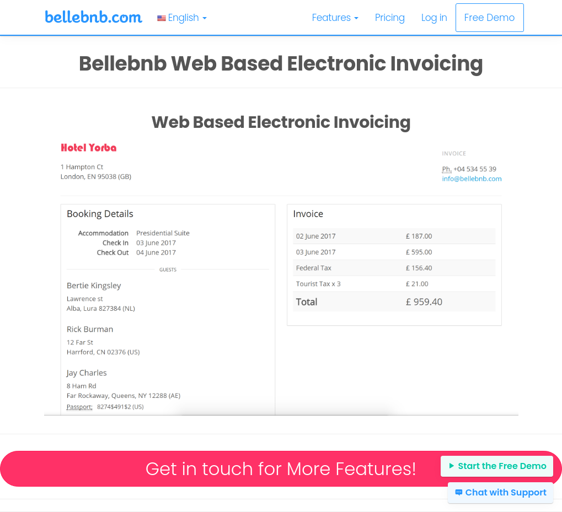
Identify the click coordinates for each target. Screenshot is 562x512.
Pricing (390, 17)
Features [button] (335, 17)
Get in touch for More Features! (281, 468)
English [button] (182, 17)
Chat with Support (500, 492)
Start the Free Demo (497, 466)
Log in (434, 17)
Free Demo (489, 17)
